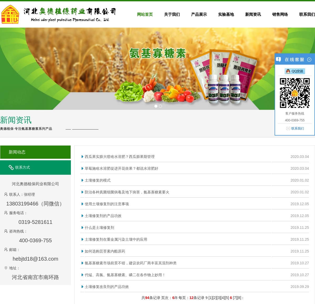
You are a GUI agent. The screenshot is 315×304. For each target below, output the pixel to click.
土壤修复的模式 (98, 180)
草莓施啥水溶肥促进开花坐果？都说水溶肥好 (121, 168)
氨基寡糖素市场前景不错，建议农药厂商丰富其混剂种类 (131, 263)
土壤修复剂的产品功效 (103, 216)
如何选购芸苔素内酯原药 (105, 251)
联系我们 (297, 128)
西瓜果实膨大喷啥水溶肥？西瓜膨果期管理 (120, 156)
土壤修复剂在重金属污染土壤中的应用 (116, 239)
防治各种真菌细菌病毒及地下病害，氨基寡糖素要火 (127, 192)
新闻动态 (17, 152)
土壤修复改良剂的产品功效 (107, 287)
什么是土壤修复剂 (99, 227)
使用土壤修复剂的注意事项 (107, 204)
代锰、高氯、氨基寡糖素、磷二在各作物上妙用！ (125, 275)
